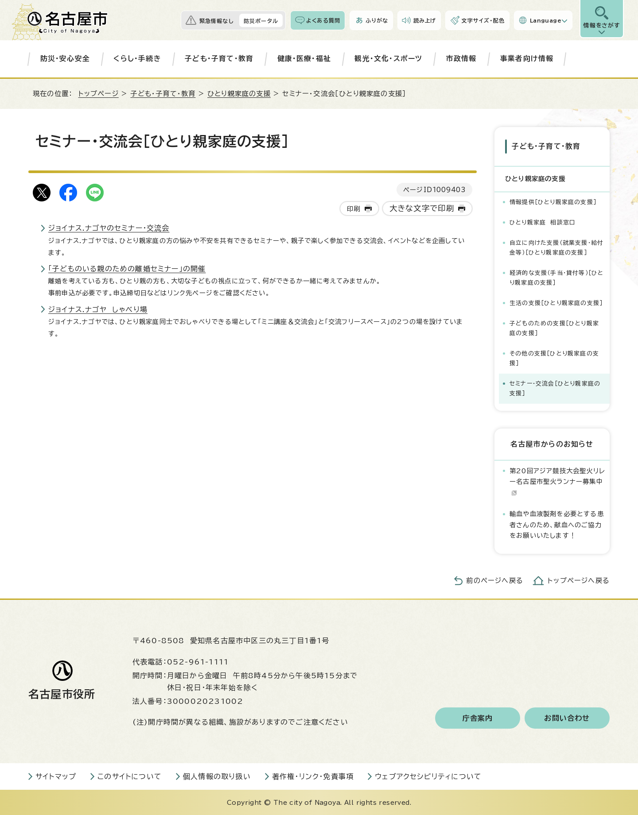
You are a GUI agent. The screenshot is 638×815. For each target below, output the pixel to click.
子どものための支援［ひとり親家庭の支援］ (554, 327)
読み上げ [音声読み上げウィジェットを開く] (424, 20)
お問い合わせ (567, 717)
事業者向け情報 (526, 58)
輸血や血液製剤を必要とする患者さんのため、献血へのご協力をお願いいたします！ (557, 524)
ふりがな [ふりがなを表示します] (377, 20)
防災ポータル (261, 20)
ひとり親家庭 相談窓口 (543, 221)
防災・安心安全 (65, 58)
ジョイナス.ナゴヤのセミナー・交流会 (109, 228)
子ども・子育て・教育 (219, 58)
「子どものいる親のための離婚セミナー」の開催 (127, 268)
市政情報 (461, 58)
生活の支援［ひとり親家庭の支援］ (556, 302)
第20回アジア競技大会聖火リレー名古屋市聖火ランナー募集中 (557, 481)
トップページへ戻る (579, 579)
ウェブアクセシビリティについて (428, 775)
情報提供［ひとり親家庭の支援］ (553, 201)
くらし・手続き (137, 58)
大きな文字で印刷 (422, 208)
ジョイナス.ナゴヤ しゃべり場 (98, 309)
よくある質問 (323, 20)
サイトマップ (55, 775)
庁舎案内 (478, 717)
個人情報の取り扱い (217, 775)
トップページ (98, 93)
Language (545, 20)
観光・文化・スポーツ (388, 58)
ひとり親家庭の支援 (239, 93)
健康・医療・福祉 (304, 58)
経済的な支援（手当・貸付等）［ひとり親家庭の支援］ (556, 277)
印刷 (353, 208)
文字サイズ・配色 (483, 20)
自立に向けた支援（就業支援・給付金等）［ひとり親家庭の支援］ (556, 247)
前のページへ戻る (494, 579)
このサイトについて (129, 775)
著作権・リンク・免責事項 (313, 775)
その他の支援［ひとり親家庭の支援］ (554, 357)
